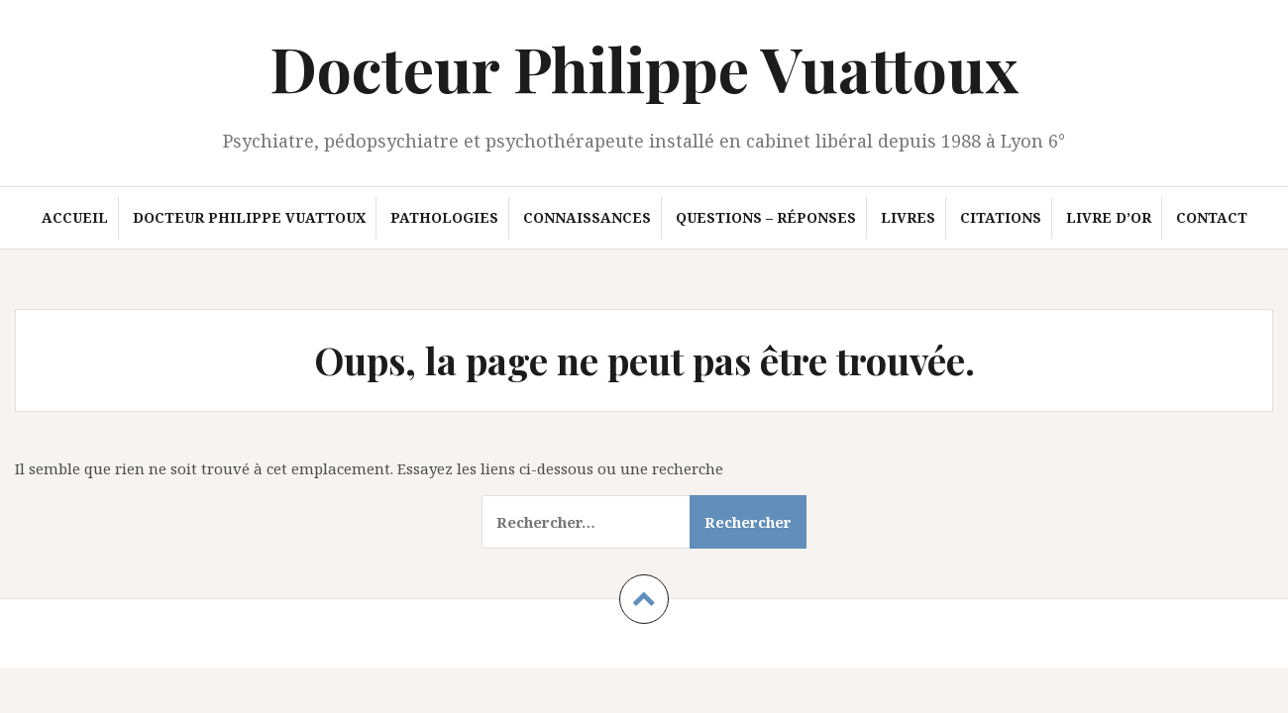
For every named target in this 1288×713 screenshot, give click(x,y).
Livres (908, 217)
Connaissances (587, 217)
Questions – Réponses (766, 217)
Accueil (75, 217)
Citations (1000, 217)
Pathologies (444, 217)
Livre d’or (1108, 217)
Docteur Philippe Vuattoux (644, 68)
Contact (1211, 217)
